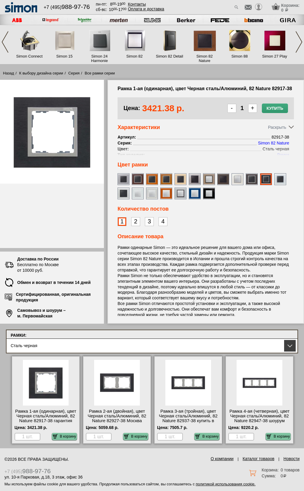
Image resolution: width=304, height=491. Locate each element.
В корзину (64, 436)
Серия (74, 73)
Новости (292, 458)
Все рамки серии (100, 73)
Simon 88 (240, 56)
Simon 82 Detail (169, 56)
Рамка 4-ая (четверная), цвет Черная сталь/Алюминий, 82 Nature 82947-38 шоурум (259, 416)
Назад (8, 73)
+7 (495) (67, 7)
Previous (5, 42)
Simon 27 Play (274, 56)
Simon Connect (29, 56)
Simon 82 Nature (205, 58)
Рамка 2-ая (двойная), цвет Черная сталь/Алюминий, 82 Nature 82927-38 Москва (117, 416)
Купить (275, 108)
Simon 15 (64, 56)
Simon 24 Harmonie (99, 58)
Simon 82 (134, 56)
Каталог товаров (258, 458)
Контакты (137, 4)
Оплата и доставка (146, 9)
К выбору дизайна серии (41, 73)
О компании (221, 458)
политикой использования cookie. (225, 484)
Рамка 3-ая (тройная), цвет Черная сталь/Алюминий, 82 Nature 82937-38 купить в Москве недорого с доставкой (188, 418)
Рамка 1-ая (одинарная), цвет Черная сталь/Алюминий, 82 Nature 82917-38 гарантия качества (45, 418)
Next (299, 42)
